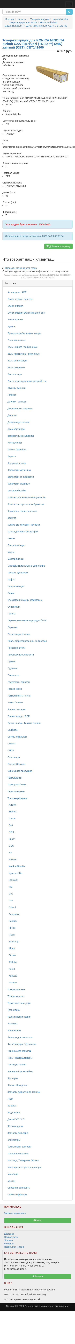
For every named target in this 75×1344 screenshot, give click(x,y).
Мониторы (13, 1174)
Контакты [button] (37, 1276)
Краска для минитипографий (23, 531)
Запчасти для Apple (18, 1133)
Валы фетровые (16, 367)
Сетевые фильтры (17, 736)
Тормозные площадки (19, 1003)
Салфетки (13, 730)
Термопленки (15, 777)
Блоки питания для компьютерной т (26, 312)
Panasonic (13, 914)
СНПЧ (11, 750)
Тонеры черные (16, 996)
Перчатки (12, 627)
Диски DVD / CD (16, 1119)
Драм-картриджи (16, 429)
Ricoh (11, 934)
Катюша (12, 975)
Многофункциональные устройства (26, 565)
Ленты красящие (16, 545)
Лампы (11, 538)
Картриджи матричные (19, 470)
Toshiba (12, 962)
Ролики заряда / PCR (19, 716)
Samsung (13, 941)
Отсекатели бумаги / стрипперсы (25, 600)
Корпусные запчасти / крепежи (24, 524)
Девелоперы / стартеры (20, 408)
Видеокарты (14, 1112)
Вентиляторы (15, 374)
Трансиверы (14, 1010)
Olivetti (12, 907)
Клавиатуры (14, 1140)
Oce (10, 893)
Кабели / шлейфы (17, 449)
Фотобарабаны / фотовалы (22, 1044)
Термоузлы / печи (17, 784)
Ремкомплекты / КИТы (19, 695)
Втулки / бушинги (16, 388)
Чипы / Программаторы (20, 1057)
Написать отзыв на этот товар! (21, 268)
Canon (11, 818)
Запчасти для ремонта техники (24, 1092)
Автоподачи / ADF (17, 292)
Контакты (9, 1243)
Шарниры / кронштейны (20, 1071)
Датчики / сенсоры (17, 401)
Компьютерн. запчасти (19, 1146)
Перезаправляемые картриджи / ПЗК (27, 620)
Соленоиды (14, 757)
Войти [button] (38, 1220)
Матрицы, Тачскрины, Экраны (23, 1160)
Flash (10, 1099)
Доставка (9, 1233)
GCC (11, 845)
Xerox (11, 969)
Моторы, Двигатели (18, 572)
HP (10, 852)
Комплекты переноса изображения (26, 504)
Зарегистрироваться (15, 1213)
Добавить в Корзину (58, 246)
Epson (11, 839)
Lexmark (12, 880)
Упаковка (12, 1023)
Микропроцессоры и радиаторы (24, 1167)
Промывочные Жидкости (21, 654)
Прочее (11, 661)
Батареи (12, 1105)
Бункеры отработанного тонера (24, 333)
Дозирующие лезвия (18, 422)
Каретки (12, 456)
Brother (12, 811)
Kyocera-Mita (15, 873)
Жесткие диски (15, 1126)
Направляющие (16, 586)
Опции (11, 593)
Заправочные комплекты (21, 436)
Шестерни (13, 1078)
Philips (11, 928)
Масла (11, 552)
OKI (10, 900)
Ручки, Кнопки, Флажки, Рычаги (24, 723)
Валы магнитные (16, 340)
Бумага (11, 326)
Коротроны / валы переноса (22, 511)
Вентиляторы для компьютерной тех (27, 381)
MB (10, 887)
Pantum (12, 921)
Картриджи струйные (19, 483)
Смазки (11, 743)
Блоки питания (15, 306)
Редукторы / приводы (19, 682)
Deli (10, 825)
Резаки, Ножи (15, 689)
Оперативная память (19, 1187)
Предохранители (16, 648)
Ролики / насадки (16, 709)
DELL (11, 832)
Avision (12, 804)
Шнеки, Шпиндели (17, 1085)
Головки (12, 395)
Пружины (12, 668)
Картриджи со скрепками (21, 477)
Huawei (12, 859)
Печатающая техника (19, 634)
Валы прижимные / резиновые (24, 353)
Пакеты (11, 613)
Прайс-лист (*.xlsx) (14, 1246)
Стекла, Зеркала (16, 764)
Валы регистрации (17, 360)
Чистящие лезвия (17, 1064)
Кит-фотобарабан (17, 490)
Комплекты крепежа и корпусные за (26, 497)
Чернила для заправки (19, 1051)
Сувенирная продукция (20, 771)
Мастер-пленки (15, 559)
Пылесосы (13, 675)
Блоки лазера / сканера (20, 299)
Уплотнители (14, 1030)
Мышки (11, 1181)
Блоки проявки (15, 319)
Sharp (11, 948)
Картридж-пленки (17, 463)
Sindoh (12, 955)
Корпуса (12, 518)
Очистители (14, 606)
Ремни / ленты (15, 702)
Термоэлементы (16, 791)
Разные (12, 982)
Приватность (11, 1237)
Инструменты (15, 442)
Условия (8, 1240)
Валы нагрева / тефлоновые (23, 347)
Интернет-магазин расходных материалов (46, 1306)
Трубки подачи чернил (19, 1016)
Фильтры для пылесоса (20, 1037)
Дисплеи (12, 415)
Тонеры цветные (16, 989)
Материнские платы (18, 1153)
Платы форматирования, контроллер (27, 641)
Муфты (11, 579)
